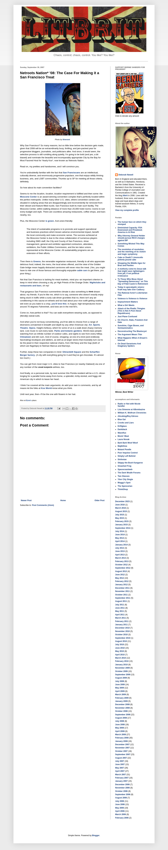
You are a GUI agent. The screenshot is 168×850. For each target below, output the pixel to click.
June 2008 (120, 724)
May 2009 (119, 688)
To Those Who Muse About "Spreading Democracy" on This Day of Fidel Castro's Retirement (133, 281)
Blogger (95, 835)
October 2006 (121, 791)
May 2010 (119, 651)
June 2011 (120, 608)
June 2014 (120, 534)
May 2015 (119, 518)
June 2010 (120, 648)
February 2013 (121, 561)
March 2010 (120, 658)
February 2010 (121, 661)
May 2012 (119, 578)
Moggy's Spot (124, 483)
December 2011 (122, 588)
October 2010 (121, 634)
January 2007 (121, 781)
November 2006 (122, 788)
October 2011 (121, 595)
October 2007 (121, 751)
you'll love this (59, 303)
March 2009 (120, 694)
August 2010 (121, 641)
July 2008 (119, 721)
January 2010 (121, 664)
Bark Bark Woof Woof (128, 443)
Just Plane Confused (127, 316)
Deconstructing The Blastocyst (132, 331)
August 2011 (121, 601)
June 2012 (120, 574)
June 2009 (120, 684)
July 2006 (119, 801)
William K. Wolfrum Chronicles (132, 413)
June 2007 (120, 764)
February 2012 (121, 581)
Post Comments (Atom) (43, 505)
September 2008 (122, 714)
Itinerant (66, 139)
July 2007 (119, 761)
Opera (32, 328)
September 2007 (122, 754)
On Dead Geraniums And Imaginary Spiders (129, 345)
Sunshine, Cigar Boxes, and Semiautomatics (131, 326)
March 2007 (120, 774)
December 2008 (122, 704)
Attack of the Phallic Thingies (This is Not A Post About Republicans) (131, 310)
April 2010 (120, 655)
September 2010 (122, 638)
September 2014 (122, 528)
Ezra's (29, 400)
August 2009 (121, 678)
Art (90, 325)
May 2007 (119, 768)
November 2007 (122, 748)
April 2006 (120, 811)
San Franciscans (71, 172)
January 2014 (121, 545)
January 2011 (121, 624)
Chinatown (25, 337)
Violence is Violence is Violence (132, 298)
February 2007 (121, 778)
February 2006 (121, 818)
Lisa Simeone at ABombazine (131, 409)
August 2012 (121, 571)
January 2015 (121, 524)
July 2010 (119, 644)
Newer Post (26, 500)
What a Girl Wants (126, 305)
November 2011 (122, 591)
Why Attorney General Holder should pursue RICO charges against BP (131, 238)
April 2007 (120, 771)
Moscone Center (28, 197)
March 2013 (120, 558)
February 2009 (121, 698)
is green (49, 221)
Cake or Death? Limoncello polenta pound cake (130, 258)
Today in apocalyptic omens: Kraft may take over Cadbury (131, 288)
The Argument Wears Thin (130, 334)
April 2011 (120, 614)
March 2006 (120, 814)
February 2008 (121, 738)
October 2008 (121, 711)
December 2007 (122, 744)
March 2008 (120, 734)
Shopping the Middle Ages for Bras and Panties (132, 264)
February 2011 (121, 621)
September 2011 (122, 598)
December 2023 (122, 501)
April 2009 (120, 691)
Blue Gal (122, 419)
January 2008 (121, 741)
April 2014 (120, 541)
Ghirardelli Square (72, 352)
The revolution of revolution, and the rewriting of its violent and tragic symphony (132, 251)
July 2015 (119, 515)
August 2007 (121, 758)
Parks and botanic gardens (68, 331)
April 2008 (120, 731)
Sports (96, 325)
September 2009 (122, 674)
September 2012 (122, 568)
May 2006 (119, 808)
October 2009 (121, 671)
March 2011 (120, 618)
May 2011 (119, 611)
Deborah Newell (125, 175)
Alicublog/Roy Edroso (128, 416)
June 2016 (120, 505)
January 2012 (121, 584)
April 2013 (120, 555)
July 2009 (119, 681)
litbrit (125, 195)
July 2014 (119, 531)
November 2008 (122, 708)
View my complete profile (127, 210)
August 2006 (121, 798)
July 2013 (119, 548)
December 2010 (122, 628)
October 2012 (121, 565)
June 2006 (120, 804)
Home (63, 500)
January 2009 (121, 701)
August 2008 (121, 718)
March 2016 (120, 508)
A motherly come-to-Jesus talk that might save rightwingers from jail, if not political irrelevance (132, 272)
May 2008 (119, 728)
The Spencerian (125, 486)
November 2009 (122, 668)
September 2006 (122, 794)
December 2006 (122, 784)
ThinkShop (123, 489)
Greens (37, 261)
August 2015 (121, 511)
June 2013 (120, 551)
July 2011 (119, 605)
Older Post (99, 500)
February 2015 (121, 521)
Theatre (24, 328)
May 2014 (119, 538)
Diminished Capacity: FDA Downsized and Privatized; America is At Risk (130, 230)
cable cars (82, 270)
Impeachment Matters (128, 302)
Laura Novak (123, 439)
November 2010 (122, 631)
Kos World (46, 388)
